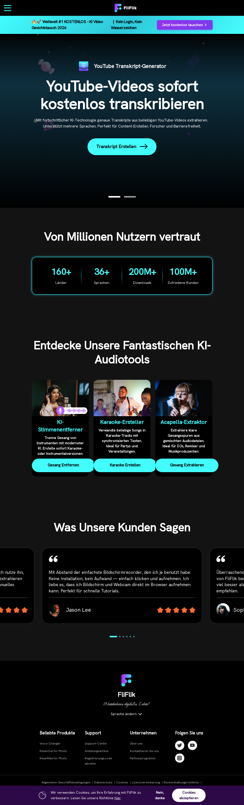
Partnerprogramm (142, 758)
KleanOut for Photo (53, 751)
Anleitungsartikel (96, 751)
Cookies (122, 782)
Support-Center (96, 743)
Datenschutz (103, 782)
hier (118, 798)
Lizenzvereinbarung (146, 782)
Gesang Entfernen (63, 465)
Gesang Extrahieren (187, 465)
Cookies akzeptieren (188, 795)
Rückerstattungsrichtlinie (181, 782)
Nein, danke (160, 795)
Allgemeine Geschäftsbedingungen (66, 782)
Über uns (136, 743)
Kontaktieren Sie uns (144, 751)
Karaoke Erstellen (125, 465)
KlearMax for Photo (53, 758)
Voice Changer (50, 743)
